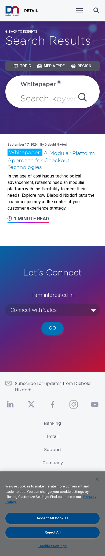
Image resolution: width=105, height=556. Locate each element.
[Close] (97, 479)
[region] (52, 513)
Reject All (53, 532)
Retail (53, 436)
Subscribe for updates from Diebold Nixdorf (53, 386)
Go (52, 328)
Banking (52, 423)
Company (52, 462)
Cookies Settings (52, 546)
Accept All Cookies (52, 518)
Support (52, 449)
